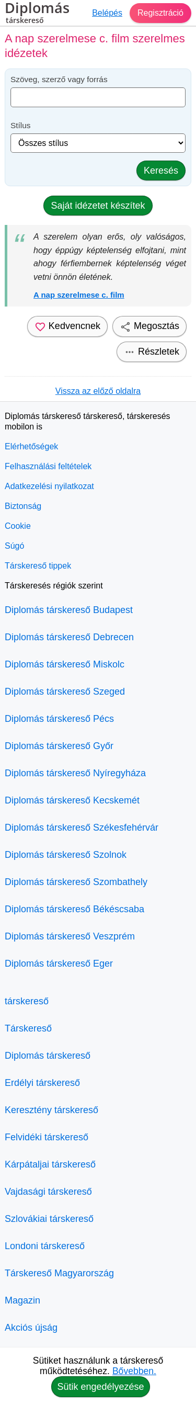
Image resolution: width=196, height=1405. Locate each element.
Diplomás (37, 14)
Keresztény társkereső (51, 1110)
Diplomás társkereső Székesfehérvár (81, 827)
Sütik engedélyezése (100, 1386)
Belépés (107, 12)
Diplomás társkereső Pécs (59, 718)
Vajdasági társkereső (48, 1191)
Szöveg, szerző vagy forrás (59, 79)
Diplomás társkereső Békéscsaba (74, 909)
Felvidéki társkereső (46, 1137)
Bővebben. (134, 1371)
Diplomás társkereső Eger (59, 963)
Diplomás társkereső (47, 1055)
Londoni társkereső (45, 1246)
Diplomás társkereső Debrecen (69, 637)
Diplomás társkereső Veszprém (70, 936)
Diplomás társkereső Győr (59, 746)
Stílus (20, 125)
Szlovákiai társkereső (49, 1219)
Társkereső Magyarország (59, 1273)
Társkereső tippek (38, 565)
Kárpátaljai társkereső (50, 1164)
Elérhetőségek (31, 446)
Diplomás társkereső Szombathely (76, 882)
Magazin (22, 1300)
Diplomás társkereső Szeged (65, 691)
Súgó (14, 545)
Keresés (161, 170)
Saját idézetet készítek (98, 205)
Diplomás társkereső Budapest (69, 610)
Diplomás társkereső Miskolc (64, 664)
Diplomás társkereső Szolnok (65, 854)
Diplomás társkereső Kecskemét (72, 800)
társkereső (27, 1001)
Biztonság (23, 506)
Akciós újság (31, 1327)
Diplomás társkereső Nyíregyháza (75, 773)
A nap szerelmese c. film (78, 294)
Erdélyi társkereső (42, 1083)
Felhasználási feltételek (48, 466)
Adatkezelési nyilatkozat (49, 486)
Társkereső (28, 1028)
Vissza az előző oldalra (98, 391)
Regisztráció (160, 12)
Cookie (18, 526)
